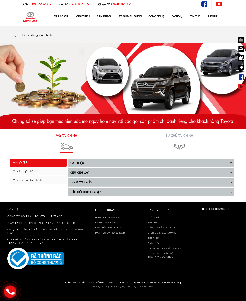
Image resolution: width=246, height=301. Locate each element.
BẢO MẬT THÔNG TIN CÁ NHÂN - (113, 282)
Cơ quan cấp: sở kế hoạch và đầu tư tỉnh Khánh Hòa (45, 231)
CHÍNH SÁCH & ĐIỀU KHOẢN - (80, 282)
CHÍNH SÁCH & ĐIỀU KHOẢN (165, 248)
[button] (66, 142)
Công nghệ (156, 16)
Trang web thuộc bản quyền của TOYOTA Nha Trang (156, 282)
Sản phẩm (103, 16)
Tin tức (195, 16)
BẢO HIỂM (154, 243)
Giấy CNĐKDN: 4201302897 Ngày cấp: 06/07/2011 (42, 223)
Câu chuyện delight (161, 227)
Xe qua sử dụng (130, 16)
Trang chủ (61, 16)
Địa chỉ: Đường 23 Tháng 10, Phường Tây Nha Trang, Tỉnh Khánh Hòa (42, 241)
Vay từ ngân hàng (25, 171)
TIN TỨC (153, 222)
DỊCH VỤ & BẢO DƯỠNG (162, 233)
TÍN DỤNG (154, 238)
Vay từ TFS (20, 162)
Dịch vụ (177, 16)
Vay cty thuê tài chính (27, 180)
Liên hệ (212, 16)
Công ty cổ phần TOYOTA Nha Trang (35, 216)
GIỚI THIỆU (83, 16)
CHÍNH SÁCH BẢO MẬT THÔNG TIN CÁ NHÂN (161, 255)
